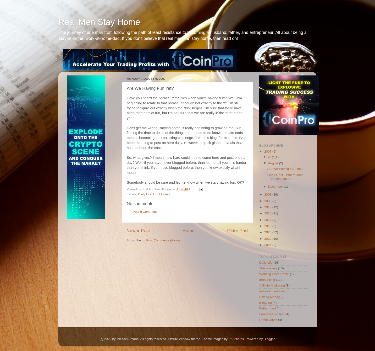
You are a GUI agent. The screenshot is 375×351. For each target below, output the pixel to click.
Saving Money (269, 297)
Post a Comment (145, 211)
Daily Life (144, 194)
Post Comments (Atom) (163, 240)
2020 (268, 232)
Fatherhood (267, 308)
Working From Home (274, 274)
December (276, 186)
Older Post (237, 230)
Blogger (269, 339)
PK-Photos (236, 339)
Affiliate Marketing (272, 285)
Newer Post (138, 230)
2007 (268, 151)
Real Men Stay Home (99, 22)
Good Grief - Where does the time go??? (285, 177)
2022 (268, 238)
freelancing (267, 280)
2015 (268, 207)
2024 (268, 245)
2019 (268, 226)
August (273, 163)
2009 (268, 201)
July (271, 157)
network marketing (272, 291)
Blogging (265, 302)
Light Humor (162, 194)
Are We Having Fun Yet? (285, 168)
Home (188, 230)
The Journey (268, 268)
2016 (268, 213)
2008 (268, 194)
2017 (268, 220)
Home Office (268, 320)
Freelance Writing (272, 314)
